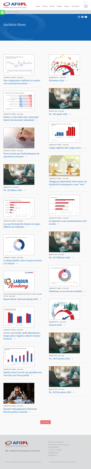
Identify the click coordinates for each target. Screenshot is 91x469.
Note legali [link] (14, 462)
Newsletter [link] (75, 6)
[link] (2, 12)
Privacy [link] (7, 462)
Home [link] (38, 6)
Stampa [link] (59, 6)
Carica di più (45, 422)
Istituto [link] (66, 6)
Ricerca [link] (45, 6)
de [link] (84, 2)
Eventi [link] (52, 6)
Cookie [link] (21, 462)
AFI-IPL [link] (9, 12)
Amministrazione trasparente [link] (33, 462)
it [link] (87, 2)
